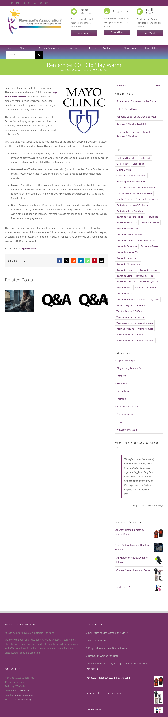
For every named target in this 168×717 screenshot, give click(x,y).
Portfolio (121, 398)
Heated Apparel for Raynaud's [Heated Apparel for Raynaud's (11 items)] (130, 181)
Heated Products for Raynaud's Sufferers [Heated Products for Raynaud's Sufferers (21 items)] (135, 187)
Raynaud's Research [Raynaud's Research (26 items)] (148, 269)
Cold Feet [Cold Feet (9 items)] (145, 157)
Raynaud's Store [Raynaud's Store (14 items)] (124, 275)
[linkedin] (35, 3)
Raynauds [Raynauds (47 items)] (154, 299)
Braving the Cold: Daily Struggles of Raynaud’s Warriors (118, 663)
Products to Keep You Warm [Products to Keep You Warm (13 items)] (129, 210)
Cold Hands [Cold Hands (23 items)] (138, 163)
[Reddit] (73, 260)
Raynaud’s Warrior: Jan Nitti (131, 124)
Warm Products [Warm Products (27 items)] (145, 328)
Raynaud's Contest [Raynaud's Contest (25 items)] (125, 240)
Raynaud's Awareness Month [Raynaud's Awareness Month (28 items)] (130, 234)
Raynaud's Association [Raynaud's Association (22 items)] (127, 228)
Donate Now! (117, 32)
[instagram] (23, 3)
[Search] (39, 55)
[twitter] (12, 3)
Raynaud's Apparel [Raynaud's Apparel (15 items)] (150, 222)
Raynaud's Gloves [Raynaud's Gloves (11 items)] (149, 246)
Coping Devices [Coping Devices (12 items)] (123, 169)
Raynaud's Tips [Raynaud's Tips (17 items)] (123, 287)
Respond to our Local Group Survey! (136, 116)
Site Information (125, 414)
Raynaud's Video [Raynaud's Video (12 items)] (124, 293)
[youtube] (17, 3)
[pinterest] (40, 3)
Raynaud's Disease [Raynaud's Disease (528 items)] (147, 240)
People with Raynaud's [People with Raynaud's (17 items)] (147, 199)
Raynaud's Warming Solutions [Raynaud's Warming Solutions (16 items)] (130, 299)
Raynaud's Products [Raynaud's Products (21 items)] (125, 269)
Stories (120, 422)
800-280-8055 (21, 690)
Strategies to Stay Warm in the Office (136, 101)
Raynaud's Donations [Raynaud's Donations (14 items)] (126, 246)
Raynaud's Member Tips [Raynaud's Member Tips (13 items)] (127, 252)
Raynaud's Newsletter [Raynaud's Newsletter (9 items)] (126, 258)
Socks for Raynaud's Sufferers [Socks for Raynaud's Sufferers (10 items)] (130, 305)
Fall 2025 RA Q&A (127, 109)
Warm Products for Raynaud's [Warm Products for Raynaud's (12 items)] (130, 334)
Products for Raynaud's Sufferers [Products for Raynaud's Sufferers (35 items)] (132, 204)
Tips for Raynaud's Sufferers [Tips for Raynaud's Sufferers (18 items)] (129, 311)
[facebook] (6, 3)
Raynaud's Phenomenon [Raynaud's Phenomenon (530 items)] (128, 263)
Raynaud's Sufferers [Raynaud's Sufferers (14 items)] (125, 281)
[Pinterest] (94, 260)
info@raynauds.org (22, 694)
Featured (121, 375)
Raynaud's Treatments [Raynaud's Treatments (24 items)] (145, 287)
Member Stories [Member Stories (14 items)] (124, 199)
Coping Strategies (126, 360)
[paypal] (46, 3)
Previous (121, 85)
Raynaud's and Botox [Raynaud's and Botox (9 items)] (126, 222)
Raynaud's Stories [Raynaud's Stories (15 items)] (144, 275)
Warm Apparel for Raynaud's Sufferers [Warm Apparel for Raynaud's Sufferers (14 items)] (134, 322)
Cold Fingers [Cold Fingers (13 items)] (122, 163)
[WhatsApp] (87, 260)
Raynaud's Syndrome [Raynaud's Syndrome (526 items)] (149, 281)
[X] (66, 260)
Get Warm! (150, 32)
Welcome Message (127, 429)
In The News (123, 391)
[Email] (101, 260)
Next (158, 85)
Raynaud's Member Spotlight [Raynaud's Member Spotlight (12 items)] (130, 216)
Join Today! (84, 32)
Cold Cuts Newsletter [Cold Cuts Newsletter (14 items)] (126, 157)
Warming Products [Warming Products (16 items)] (125, 328)
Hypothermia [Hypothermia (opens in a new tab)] (29, 248)
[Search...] (20, 55)
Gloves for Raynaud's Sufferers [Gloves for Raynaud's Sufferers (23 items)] (131, 175)
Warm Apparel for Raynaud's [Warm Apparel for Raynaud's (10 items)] (130, 317)
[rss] (29, 3)
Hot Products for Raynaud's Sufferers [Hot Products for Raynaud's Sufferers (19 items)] (134, 193)
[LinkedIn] (80, 260)
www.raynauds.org (21, 699)
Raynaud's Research (127, 406)
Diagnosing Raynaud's (129, 368)
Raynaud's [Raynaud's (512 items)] (153, 216)
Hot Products (124, 383)
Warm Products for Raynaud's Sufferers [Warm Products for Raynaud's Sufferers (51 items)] (135, 340)
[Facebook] (59, 260)
